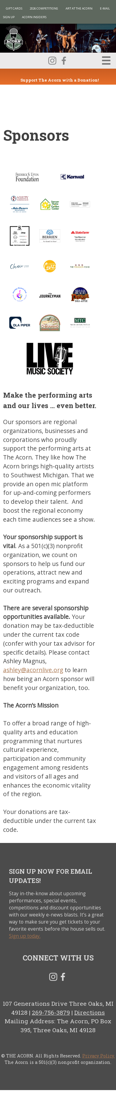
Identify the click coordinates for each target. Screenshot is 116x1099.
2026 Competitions (44, 8)
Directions (89, 1012)
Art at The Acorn (79, 8)
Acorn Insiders (34, 17)
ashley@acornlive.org (33, 670)
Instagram (52, 61)
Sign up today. (25, 936)
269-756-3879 (51, 1012)
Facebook (64, 61)
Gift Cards (14, 8)
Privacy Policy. (98, 1056)
